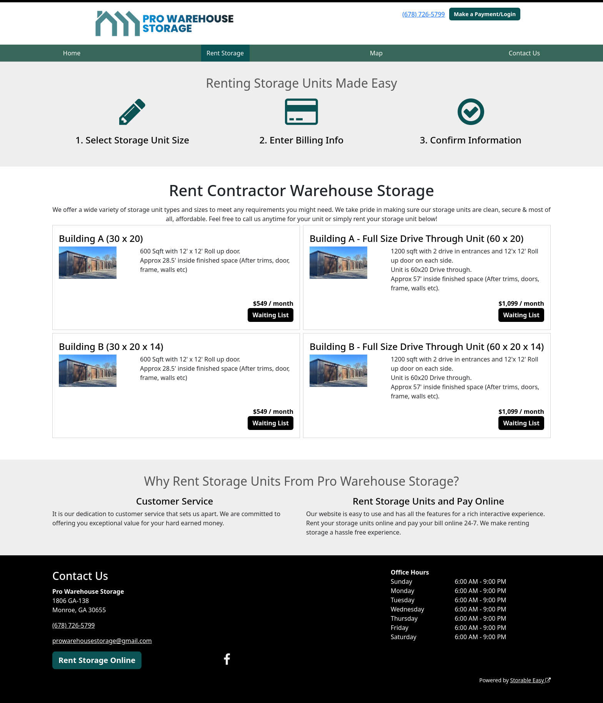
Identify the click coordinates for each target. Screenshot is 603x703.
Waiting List (270, 315)
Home (72, 53)
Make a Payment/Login (485, 14)
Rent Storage (225, 53)
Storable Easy (530, 680)
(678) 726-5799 (423, 14)
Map (376, 53)
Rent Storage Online (96, 660)
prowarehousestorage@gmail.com (102, 640)
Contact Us (524, 53)
